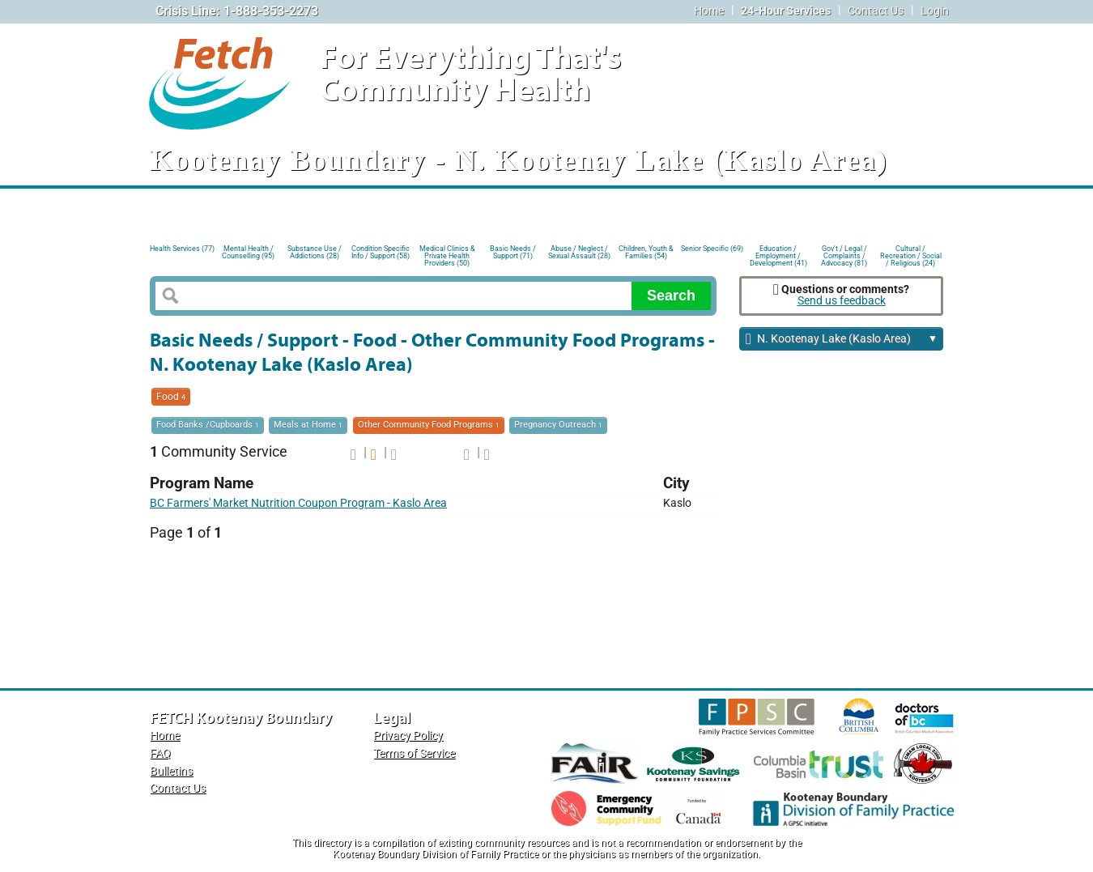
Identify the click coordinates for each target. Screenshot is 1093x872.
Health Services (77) (182, 249)
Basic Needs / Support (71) (513, 252)
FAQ (160, 753)
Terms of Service (414, 753)
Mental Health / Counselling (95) (248, 252)
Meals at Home (308, 424)
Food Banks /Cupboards (207, 424)
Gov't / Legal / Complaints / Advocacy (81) (844, 255)
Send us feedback (841, 301)
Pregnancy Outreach (558, 424)
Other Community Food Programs (429, 424)
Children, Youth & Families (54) (646, 252)
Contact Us (876, 11)
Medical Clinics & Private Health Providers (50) (447, 255)
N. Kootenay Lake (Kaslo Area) (842, 339)
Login (935, 11)
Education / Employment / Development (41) (778, 255)
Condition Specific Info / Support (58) (380, 252)
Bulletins (171, 771)
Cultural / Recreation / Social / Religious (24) (911, 255)
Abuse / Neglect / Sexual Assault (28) (579, 252)
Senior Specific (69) (712, 249)
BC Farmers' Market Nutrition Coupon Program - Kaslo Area (298, 503)
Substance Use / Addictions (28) (314, 252)
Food (170, 396)
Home (709, 11)
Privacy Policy (408, 735)
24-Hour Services (786, 11)
